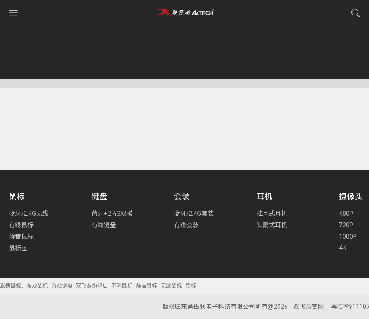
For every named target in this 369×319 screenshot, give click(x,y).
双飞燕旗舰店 (92, 286)
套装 (182, 196)
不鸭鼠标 (121, 286)
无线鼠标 (171, 286)
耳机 (264, 196)
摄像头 (351, 196)
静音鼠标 (146, 286)
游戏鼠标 (37, 286)
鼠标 (17, 196)
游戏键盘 (61, 286)
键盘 (99, 196)
